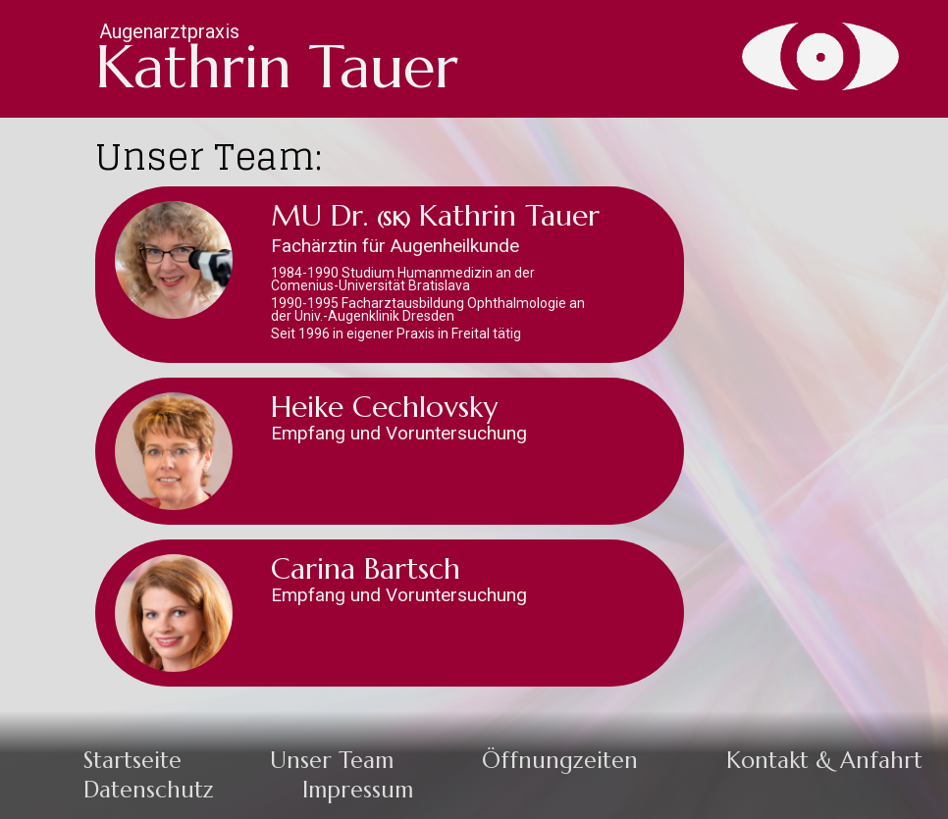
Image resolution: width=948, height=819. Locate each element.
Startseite (132, 760)
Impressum (357, 789)
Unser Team (332, 760)
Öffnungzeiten (560, 760)
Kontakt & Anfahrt (824, 760)
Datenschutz (148, 789)
